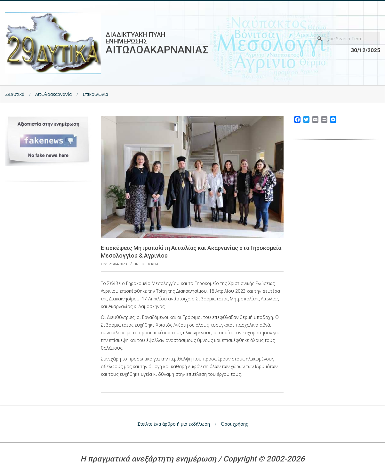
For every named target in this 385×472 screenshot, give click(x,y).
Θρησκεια (149, 263)
